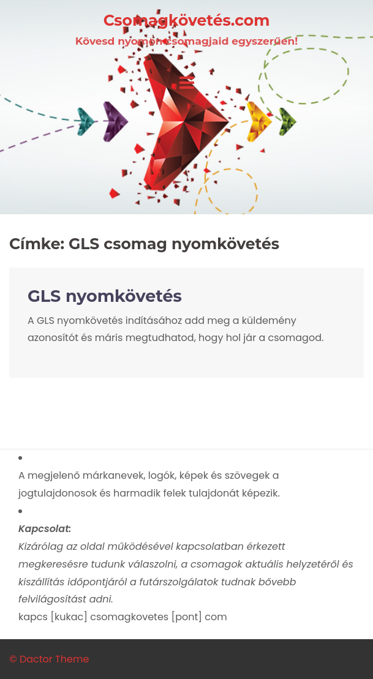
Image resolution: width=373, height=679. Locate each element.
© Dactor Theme (49, 659)
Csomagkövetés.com (187, 20)
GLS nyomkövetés (105, 296)
